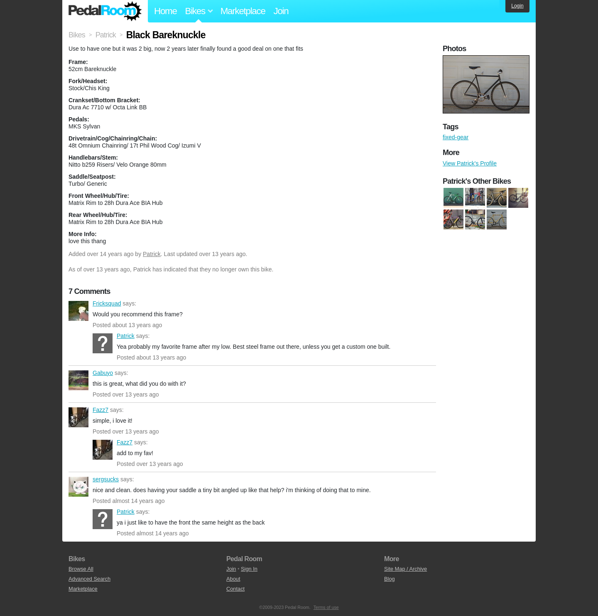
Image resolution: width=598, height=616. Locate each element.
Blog (389, 579)
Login (517, 6)
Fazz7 (78, 417)
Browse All (81, 569)
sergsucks (78, 487)
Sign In (249, 569)
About (233, 579)
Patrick (152, 254)
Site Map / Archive (405, 569)
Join (281, 11)
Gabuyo (78, 380)
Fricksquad (78, 311)
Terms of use (326, 607)
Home (165, 11)
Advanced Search (89, 579)
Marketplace (243, 11)
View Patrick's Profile (470, 163)
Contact (235, 589)
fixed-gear (455, 137)
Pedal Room (105, 11)
